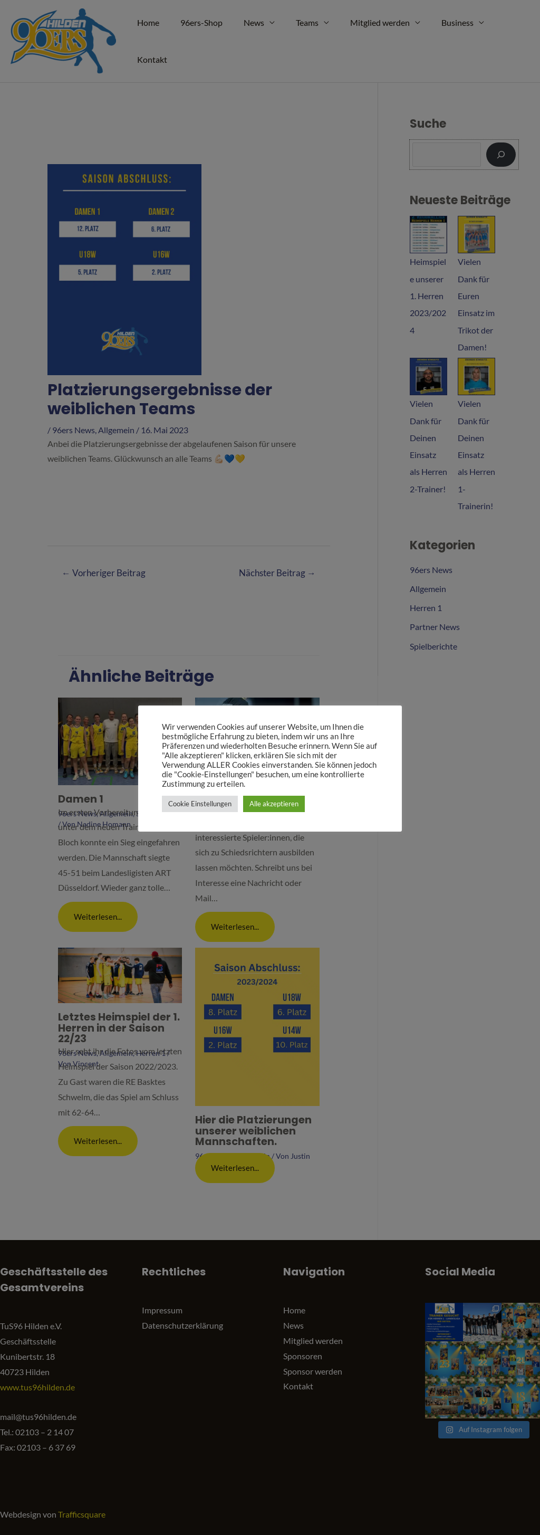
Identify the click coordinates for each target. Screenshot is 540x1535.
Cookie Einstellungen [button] (200, 803)
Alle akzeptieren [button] (273, 803)
